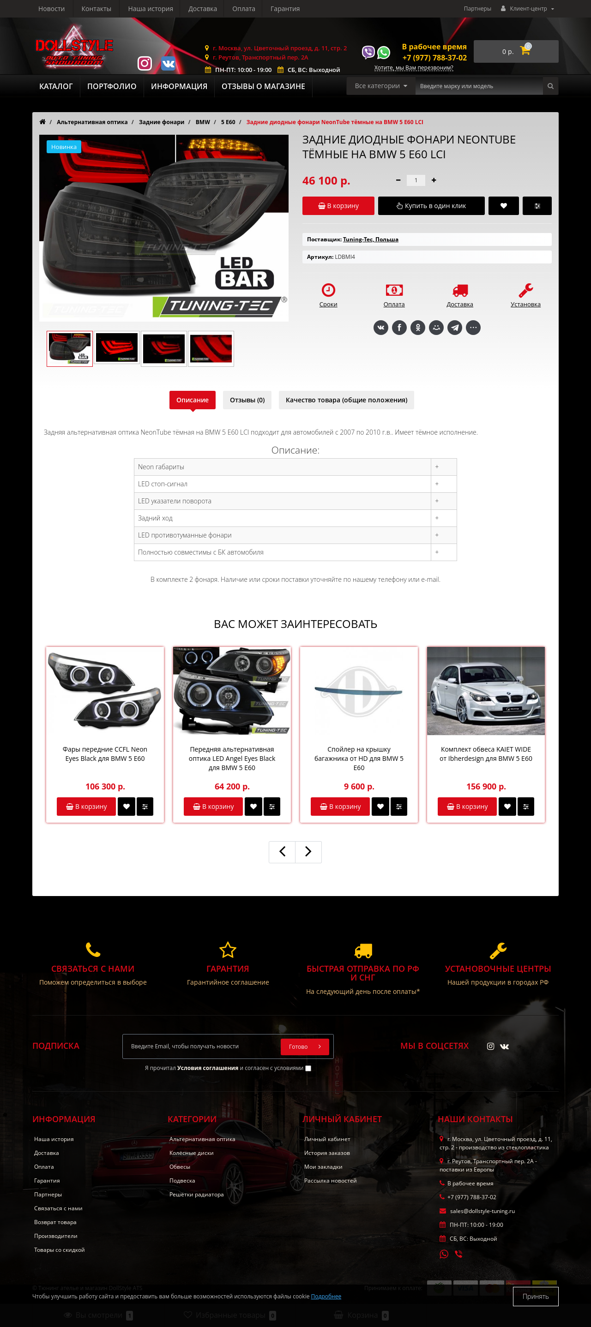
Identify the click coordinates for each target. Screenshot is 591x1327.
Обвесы (179, 1167)
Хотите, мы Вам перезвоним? (413, 68)
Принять (536, 1296)
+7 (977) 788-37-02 (435, 58)
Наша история (61, 8)
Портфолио (112, 86)
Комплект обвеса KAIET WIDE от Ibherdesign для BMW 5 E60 (486, 754)
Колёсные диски (191, 1153)
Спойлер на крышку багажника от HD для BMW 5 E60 (359, 758)
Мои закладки (323, 1167)
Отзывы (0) (247, 399)
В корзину (86, 806)
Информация (179, 86)
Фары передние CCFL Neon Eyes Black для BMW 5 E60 (105, 754)
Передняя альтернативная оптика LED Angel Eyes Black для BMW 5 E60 (232, 758)
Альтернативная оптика (202, 1139)
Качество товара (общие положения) (346, 399)
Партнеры (477, 8)
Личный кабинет (327, 1139)
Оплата (157, 8)
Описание (192, 399)
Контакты (289, 8)
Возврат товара (55, 1222)
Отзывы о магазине (263, 86)
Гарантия (200, 8)
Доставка (114, 8)
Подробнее (326, 1296)
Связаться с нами (58, 1208)
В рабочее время (434, 47)
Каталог (56, 86)
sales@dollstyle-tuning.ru (477, 1211)
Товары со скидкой (59, 1250)
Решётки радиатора (196, 1194)
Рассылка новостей (330, 1180)
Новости (244, 8)
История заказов (327, 1153)
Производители (56, 1236)
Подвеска (182, 1180)
